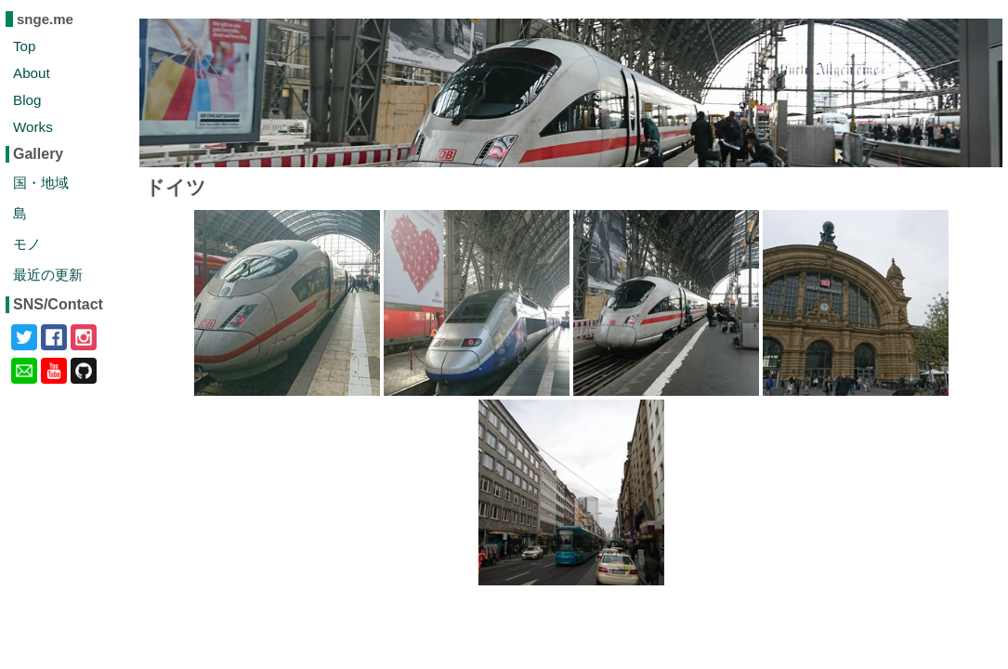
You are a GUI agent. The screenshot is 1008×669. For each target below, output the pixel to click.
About (31, 73)
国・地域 (41, 182)
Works (33, 127)
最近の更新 (48, 274)
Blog (27, 100)
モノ (27, 244)
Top (24, 46)
